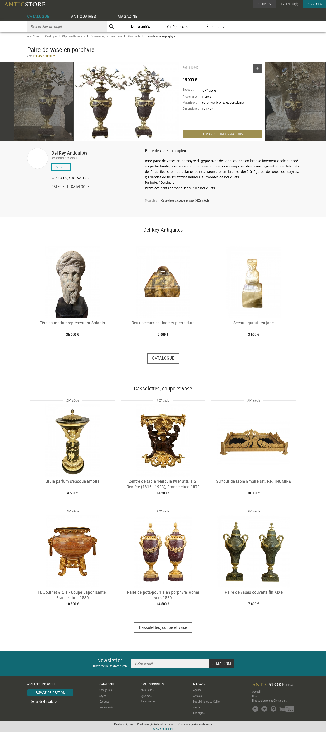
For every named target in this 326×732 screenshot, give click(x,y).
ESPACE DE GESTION (50, 692)
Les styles (199, 713)
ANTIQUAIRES (83, 16)
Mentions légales (123, 724)
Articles (197, 696)
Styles (102, 696)
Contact (256, 696)
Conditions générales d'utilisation (155, 724)
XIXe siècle (133, 36)
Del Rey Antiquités (69, 153)
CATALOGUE (38, 16)
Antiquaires (147, 690)
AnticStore (33, 36)
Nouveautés (140, 26)
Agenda (197, 690)
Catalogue (51, 36)
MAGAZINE (127, 16)
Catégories (105, 690)
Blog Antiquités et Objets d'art (269, 701)
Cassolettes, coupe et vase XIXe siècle (185, 200)
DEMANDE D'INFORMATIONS (222, 133)
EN (288, 4)
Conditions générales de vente (195, 724)
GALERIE (57, 187)
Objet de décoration (73, 36)
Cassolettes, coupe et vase (106, 36)
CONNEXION (315, 4)
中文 (295, 4)
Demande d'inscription (44, 701)
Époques (104, 701)
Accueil (256, 691)
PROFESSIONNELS (152, 684)
